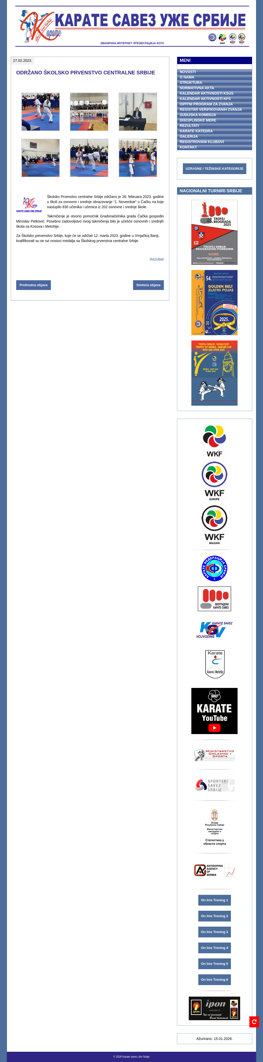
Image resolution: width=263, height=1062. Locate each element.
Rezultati (157, 259)
